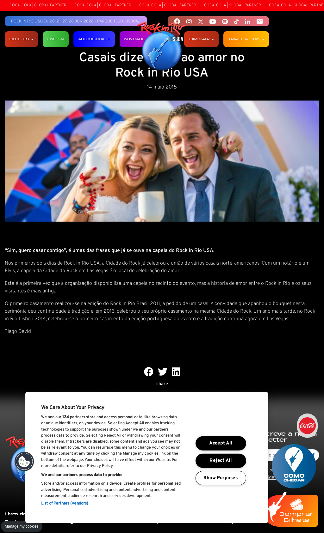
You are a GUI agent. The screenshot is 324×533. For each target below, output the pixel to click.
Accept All (220, 443)
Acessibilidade (94, 39)
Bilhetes (21, 39)
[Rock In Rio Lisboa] (162, 47)
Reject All (220, 461)
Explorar (201, 39)
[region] (146, 457)
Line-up (55, 39)
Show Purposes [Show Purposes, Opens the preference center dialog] (220, 478)
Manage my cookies (22, 526)
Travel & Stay (246, 39)
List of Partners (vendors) (64, 503)
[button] (24, 461)
